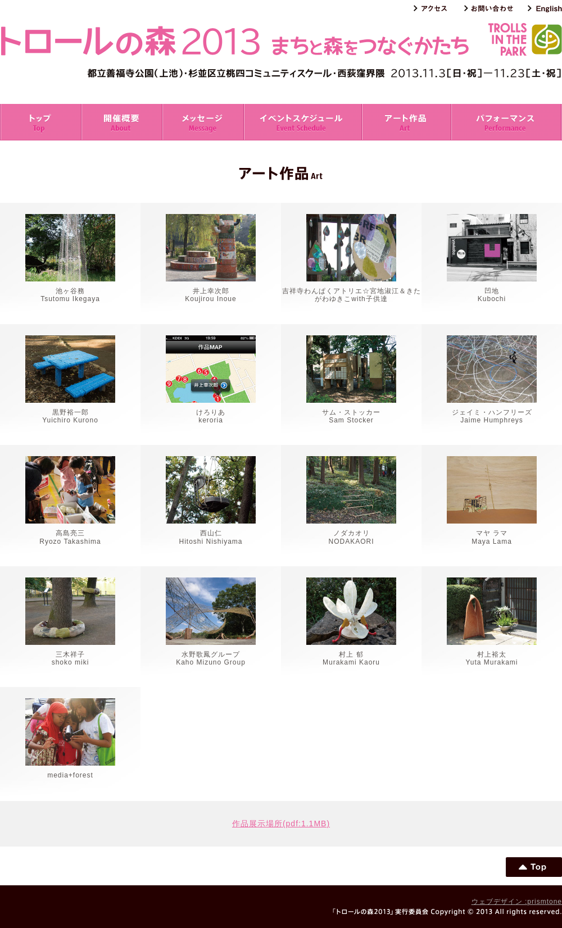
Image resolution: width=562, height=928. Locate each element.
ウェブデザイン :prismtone (517, 902)
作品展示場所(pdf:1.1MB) (281, 823)
